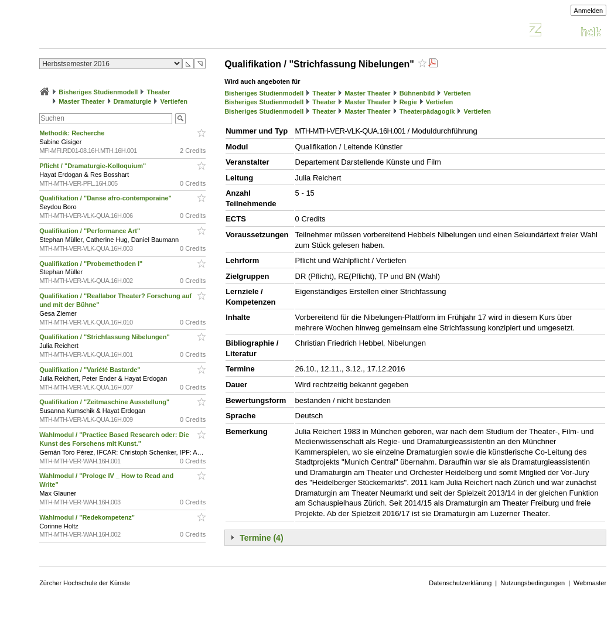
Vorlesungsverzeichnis (125, 31)
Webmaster (590, 582)
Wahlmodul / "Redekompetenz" (87, 517)
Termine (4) (261, 537)
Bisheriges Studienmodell (98, 91)
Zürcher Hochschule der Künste (84, 582)
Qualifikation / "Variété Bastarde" (90, 369)
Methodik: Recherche (73, 132)
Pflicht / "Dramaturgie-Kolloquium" (93, 165)
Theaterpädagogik (427, 111)
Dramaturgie (133, 101)
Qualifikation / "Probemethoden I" (91, 263)
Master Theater (81, 101)
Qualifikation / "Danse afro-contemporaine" (106, 198)
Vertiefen (174, 101)
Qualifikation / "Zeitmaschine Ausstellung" (105, 401)
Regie (408, 101)
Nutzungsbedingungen (532, 582)
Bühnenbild (417, 93)
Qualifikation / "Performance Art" (90, 230)
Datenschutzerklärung (460, 582)
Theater (158, 91)
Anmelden (588, 10)
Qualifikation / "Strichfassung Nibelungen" (105, 336)
